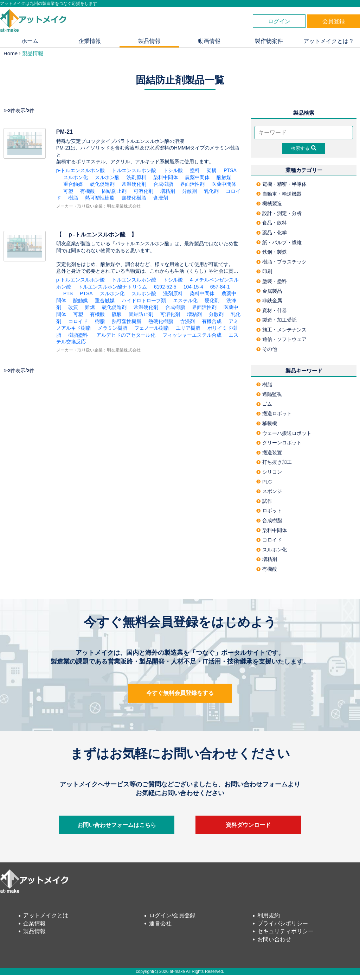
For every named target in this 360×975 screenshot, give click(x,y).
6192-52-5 (165, 287)
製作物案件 (269, 41)
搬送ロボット (274, 413)
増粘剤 (167, 191)
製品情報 (149, 41)
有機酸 (87, 191)
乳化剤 (211, 191)
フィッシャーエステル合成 (191, 335)
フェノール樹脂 (151, 328)
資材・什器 (271, 310)
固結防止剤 (114, 191)
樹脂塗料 (78, 335)
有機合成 (211, 321)
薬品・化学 (271, 232)
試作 (264, 501)
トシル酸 (173, 170)
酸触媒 (224, 177)
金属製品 (269, 291)
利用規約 (268, 915)
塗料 (195, 170)
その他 (266, 349)
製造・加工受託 (276, 320)
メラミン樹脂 (112, 328)
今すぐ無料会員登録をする (180, 693)
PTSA (230, 170)
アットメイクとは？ (328, 41)
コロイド (78, 321)
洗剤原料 (136, 177)
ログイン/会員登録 (172, 915)
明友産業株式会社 (124, 206)
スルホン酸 (107, 177)
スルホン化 (75, 177)
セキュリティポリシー (285, 931)
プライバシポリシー (282, 923)
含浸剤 (160, 198)
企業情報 (89, 41)
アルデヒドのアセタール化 (125, 335)
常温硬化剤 (134, 184)
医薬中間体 (224, 184)
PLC (264, 482)
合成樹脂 (163, 184)
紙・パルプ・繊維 (279, 242)
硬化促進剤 (102, 184)
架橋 (212, 170)
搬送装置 (269, 452)
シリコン (269, 472)
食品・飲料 (271, 223)
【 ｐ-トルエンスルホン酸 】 (99, 235)
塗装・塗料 (271, 281)
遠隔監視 (269, 394)
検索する (303, 148)
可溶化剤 (143, 191)
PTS (68, 293)
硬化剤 (212, 300)
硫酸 (117, 314)
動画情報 (209, 41)
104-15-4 (193, 287)
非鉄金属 (269, 300)
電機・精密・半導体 (281, 184)
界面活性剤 (192, 184)
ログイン (279, 21)
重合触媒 (73, 184)
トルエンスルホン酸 (134, 170)
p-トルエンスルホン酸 (80, 170)
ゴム (264, 404)
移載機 (266, 423)
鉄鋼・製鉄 (271, 252)
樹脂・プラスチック (281, 262)
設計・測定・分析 (279, 213)
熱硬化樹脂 (134, 198)
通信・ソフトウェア (281, 339)
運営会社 (160, 923)
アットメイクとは (45, 915)
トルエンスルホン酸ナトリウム (112, 287)
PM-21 (64, 132)
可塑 (68, 191)
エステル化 (185, 300)
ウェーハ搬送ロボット (283, 433)
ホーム (29, 41)
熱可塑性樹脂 (100, 198)
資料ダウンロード (248, 825)
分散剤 (189, 191)
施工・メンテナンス (281, 330)
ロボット (269, 510)
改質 (73, 307)
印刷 (264, 271)
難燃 (90, 307)
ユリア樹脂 (188, 328)
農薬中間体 (197, 177)
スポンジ (269, 491)
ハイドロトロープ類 (144, 300)
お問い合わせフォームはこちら (116, 825)
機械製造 (269, 203)
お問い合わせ (274, 939)
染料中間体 (165, 177)
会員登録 (333, 21)
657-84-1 (222, 287)
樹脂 (73, 198)
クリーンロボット (279, 442)
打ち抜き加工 (274, 462)
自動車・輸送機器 (279, 194)
